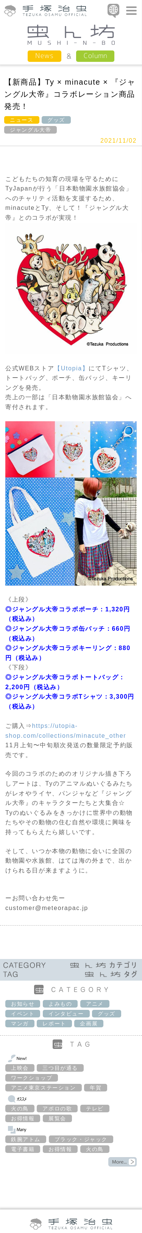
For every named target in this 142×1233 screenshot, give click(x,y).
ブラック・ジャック (81, 1139)
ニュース (21, 120)
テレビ (95, 1108)
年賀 (95, 1088)
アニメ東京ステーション (43, 1088)
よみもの (60, 1004)
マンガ (20, 1023)
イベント (22, 1014)
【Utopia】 (71, 368)
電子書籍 (22, 1149)
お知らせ (22, 1004)
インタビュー (66, 1014)
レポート (54, 1023)
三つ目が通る (60, 1068)
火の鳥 (20, 1108)
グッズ (56, 120)
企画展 (89, 1023)
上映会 (20, 1068)
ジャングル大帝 (30, 130)
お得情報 (22, 1118)
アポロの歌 (57, 1108)
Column (95, 55)
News (44, 55)
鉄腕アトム (26, 1139)
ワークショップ (31, 1078)
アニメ (95, 1004)
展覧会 (57, 1118)
